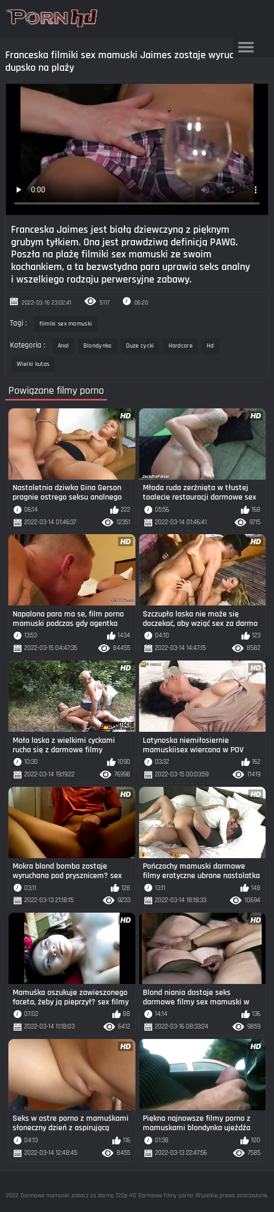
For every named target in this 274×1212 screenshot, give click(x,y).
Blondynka (97, 346)
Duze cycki (140, 346)
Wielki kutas (33, 364)
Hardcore (180, 346)
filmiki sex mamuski (65, 324)
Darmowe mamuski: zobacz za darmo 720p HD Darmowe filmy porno (106, 1195)
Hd (210, 346)
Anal (63, 346)
